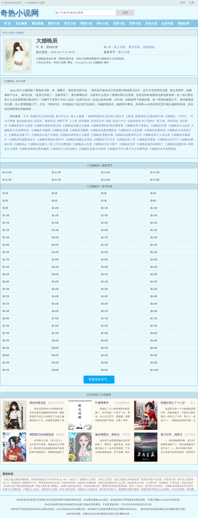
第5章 (5, 200)
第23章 (104, 230)
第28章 (153, 237)
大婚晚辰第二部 (126, 139)
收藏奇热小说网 (36, 2)
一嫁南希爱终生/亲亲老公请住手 (104, 116)
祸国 (108, 121)
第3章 (104, 193)
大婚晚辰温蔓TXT (19, 134)
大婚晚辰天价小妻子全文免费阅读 (128, 148)
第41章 (5, 267)
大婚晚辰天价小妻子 (106, 144)
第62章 (55, 303)
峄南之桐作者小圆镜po (47, 486)
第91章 (104, 355)
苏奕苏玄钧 (97, 121)
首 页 (7, 23)
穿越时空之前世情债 (42, 116)
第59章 (104, 296)
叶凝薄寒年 (102, 402)
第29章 (5, 245)
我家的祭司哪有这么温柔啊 (155, 489)
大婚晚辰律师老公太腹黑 (75, 134)
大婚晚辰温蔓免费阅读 (104, 130)
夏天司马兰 (62, 116)
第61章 (5, 303)
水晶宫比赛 (169, 479)
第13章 (5, 215)
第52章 (153, 281)
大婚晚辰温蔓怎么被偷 (76, 125)
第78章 (55, 333)
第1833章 (155, 172)
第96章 (153, 362)
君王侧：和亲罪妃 (167, 121)
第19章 (104, 222)
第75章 (104, 325)
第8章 (153, 200)
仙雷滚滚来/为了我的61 (141, 121)
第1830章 (105, 179)
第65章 (5, 311)
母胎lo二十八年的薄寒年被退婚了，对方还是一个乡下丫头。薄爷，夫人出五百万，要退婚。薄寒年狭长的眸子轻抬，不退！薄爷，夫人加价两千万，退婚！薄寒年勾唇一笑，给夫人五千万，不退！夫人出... (112, 420)
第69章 (5, 318)
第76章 (153, 325)
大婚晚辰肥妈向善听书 (51, 139)
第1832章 (7, 179)
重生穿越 (37, 23)
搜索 (125, 12)
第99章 (104, 370)
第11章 (104, 208)
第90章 (55, 355)
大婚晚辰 (20, 32)
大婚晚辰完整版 (147, 139)
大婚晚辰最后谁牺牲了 (151, 144)
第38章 (55, 259)
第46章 (55, 274)
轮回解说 (163, 482)
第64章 (153, 303)
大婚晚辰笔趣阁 (79, 130)
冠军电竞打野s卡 (107, 489)
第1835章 (56, 172)
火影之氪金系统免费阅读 (16, 479)
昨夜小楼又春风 (67, 489)
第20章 (153, 222)
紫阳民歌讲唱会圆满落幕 (114, 486)
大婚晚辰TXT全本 (105, 139)
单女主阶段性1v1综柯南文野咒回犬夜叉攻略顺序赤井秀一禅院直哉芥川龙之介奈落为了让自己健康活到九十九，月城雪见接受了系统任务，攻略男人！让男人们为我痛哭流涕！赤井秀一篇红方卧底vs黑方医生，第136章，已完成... (46, 420)
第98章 (55, 370)
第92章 (153, 355)
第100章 (154, 370)
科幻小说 (102, 23)
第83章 (104, 340)
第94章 (55, 362)
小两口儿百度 (105, 479)
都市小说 (54, 23)
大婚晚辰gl (21, 144)
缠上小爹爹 (77, 116)
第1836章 (124, 52)
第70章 (55, 318)
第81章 (5, 340)
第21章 (5, 230)
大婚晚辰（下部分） (177, 116)
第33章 (5, 252)
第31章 (104, 245)
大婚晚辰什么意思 (179, 125)
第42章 (55, 267)
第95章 (104, 362)
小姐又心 (73, 479)
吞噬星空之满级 (49, 489)
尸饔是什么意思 (31, 489)
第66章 (55, 311)
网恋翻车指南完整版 (128, 489)
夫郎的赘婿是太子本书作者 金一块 (48, 479)
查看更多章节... (99, 379)
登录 (182, 2)
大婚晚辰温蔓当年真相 (93, 148)
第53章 (5, 289)
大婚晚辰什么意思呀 (131, 130)
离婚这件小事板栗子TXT (24, 482)
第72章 (153, 318)
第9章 (5, 208)
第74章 (55, 325)
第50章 (55, 281)
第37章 (5, 259)
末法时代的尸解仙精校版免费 (18, 486)
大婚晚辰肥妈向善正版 (48, 125)
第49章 (5, 281)
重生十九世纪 (136, 486)
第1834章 (105, 172)
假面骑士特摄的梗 (86, 482)
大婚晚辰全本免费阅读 (163, 148)
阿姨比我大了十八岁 (173, 402)
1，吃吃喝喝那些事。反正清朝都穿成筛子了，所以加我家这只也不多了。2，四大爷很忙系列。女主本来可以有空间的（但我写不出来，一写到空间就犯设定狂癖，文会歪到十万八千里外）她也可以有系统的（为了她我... (178, 452)
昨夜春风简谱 (68, 482)
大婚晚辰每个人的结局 (157, 134)
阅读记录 (183, 23)
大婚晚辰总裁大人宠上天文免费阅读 (50, 144)
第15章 (104, 215)
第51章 (104, 281)
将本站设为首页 (13, 2)
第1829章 (155, 179)
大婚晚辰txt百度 (83, 144)
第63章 (104, 303)
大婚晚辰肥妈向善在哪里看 (108, 125)
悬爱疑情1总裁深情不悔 (149, 116)
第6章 (54, 200)
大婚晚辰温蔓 (60, 130)
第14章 (55, 215)
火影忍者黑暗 (178, 489)
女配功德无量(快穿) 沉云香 (111, 482)
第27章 (104, 237)
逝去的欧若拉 (24, 121)
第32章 (153, 245)
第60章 (153, 296)
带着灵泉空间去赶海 (49, 482)
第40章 (153, 259)
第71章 (104, 318)
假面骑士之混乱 (87, 479)
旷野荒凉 (175, 482)
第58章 (55, 296)
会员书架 (167, 23)
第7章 (104, 200)
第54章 (55, 289)
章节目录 (134, 47)
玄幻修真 (21, 23)
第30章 (55, 245)
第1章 (5, 193)
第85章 (5, 348)
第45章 (5, 274)
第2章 (54, 193)
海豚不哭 (62, 121)
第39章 (104, 259)
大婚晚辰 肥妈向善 (103, 134)
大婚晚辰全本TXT (168, 139)
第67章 (104, 311)
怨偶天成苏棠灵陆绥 (71, 486)
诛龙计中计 (119, 121)
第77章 (5, 333)
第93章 (5, 362)
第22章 (55, 230)
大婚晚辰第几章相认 (137, 125)
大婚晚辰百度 (159, 125)
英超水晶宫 (187, 482)
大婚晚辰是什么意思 (21, 125)
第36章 (153, 252)
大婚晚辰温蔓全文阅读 (79, 139)
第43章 (104, 267)
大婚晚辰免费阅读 (155, 130)
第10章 (55, 208)
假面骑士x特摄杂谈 (87, 489)
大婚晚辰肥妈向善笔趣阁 (34, 148)
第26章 (55, 237)
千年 (26, 116)
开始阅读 (148, 47)
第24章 (153, 230)
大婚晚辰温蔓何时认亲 (128, 134)
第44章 (153, 267)
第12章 (153, 208)
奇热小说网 (8, 32)
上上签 (73, 121)
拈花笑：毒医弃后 (45, 121)
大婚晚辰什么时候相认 (64, 148)
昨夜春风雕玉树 (92, 486)
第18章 (55, 222)
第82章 (55, 340)
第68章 (153, 311)
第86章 (55, 348)
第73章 (5, 325)
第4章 (153, 193)
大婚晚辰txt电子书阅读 (45, 134)
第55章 (104, 289)
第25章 (5, 237)
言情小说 (135, 23)
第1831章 (56, 179)
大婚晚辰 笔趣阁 (41, 130)
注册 (191, 2)
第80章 (153, 333)
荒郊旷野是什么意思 (151, 479)
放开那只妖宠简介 (154, 486)
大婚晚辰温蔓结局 (176, 144)
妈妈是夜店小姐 (135, 482)
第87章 (104, 348)
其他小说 (151, 23)
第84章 (153, 340)
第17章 (5, 222)
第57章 (5, 296)
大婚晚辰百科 (128, 144)
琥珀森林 (84, 121)
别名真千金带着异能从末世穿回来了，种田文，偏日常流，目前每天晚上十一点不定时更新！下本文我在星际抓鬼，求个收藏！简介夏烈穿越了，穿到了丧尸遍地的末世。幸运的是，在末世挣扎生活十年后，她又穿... (112, 452)
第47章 (104, 274)
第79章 (104, 333)
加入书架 (119, 47)
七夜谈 (129, 116)
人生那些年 (151, 482)
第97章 (5, 370)
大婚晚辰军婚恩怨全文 (22, 139)
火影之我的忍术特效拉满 (126, 479)
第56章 (153, 289)
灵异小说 (119, 23)
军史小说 (70, 23)
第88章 (153, 348)
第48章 (153, 274)
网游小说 (86, 23)
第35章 (104, 252)
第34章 (55, 252)
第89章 (5, 355)
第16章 (153, 215)
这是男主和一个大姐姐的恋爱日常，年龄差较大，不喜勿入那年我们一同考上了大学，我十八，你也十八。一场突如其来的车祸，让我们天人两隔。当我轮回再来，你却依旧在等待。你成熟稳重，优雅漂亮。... (178, 420)
